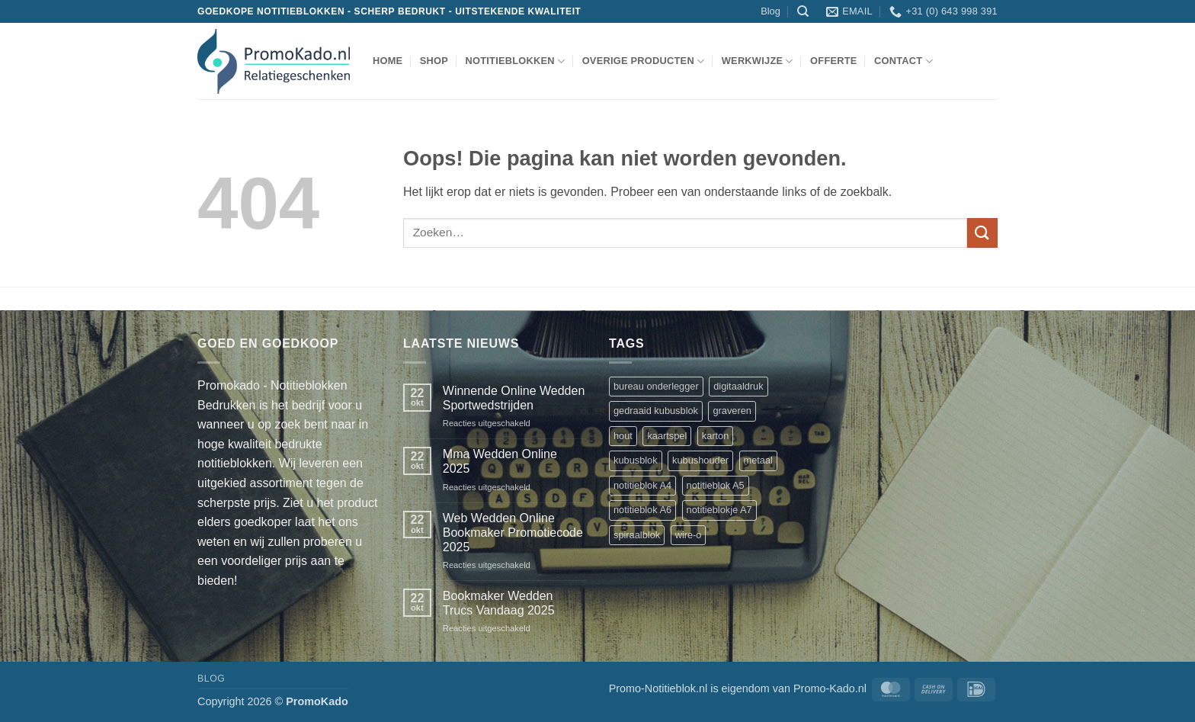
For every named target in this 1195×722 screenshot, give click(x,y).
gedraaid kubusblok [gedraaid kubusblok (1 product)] (656, 410)
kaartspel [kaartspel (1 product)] (667, 435)
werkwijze (757, 61)
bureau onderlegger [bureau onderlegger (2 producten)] (656, 386)
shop (434, 60)
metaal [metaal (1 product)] (758, 460)
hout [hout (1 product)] (623, 435)
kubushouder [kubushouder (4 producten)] (700, 460)
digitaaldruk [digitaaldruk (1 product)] (738, 386)
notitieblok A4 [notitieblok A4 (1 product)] (642, 485)
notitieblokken (515, 61)
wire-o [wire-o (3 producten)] (688, 535)
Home (387, 60)
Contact (903, 61)
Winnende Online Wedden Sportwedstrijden (514, 398)
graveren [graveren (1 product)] (732, 410)
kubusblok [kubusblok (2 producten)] (636, 460)
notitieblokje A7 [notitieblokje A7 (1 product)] (719, 509)
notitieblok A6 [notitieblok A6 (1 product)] (642, 509)
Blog (770, 11)
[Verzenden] (982, 233)
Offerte (833, 60)
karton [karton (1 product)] (715, 435)
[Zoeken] (803, 11)
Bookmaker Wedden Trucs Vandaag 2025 (499, 603)
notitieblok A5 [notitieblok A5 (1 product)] (716, 485)
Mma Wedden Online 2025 (500, 461)
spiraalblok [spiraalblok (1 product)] (637, 535)
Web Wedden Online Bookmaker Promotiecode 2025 (513, 533)
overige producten (643, 61)
